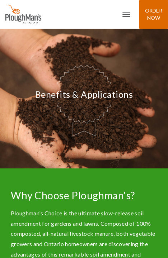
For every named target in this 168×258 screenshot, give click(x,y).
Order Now (153, 14)
